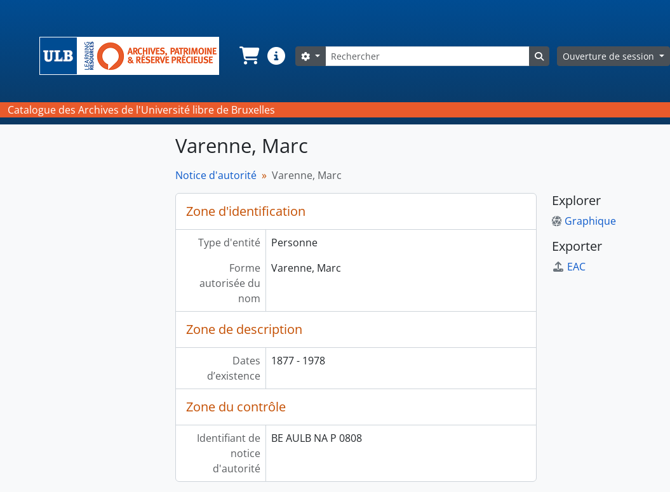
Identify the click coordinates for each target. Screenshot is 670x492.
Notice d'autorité (216, 175)
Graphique (584, 221)
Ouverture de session (610, 56)
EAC (569, 267)
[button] (248, 56)
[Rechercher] (427, 56)
